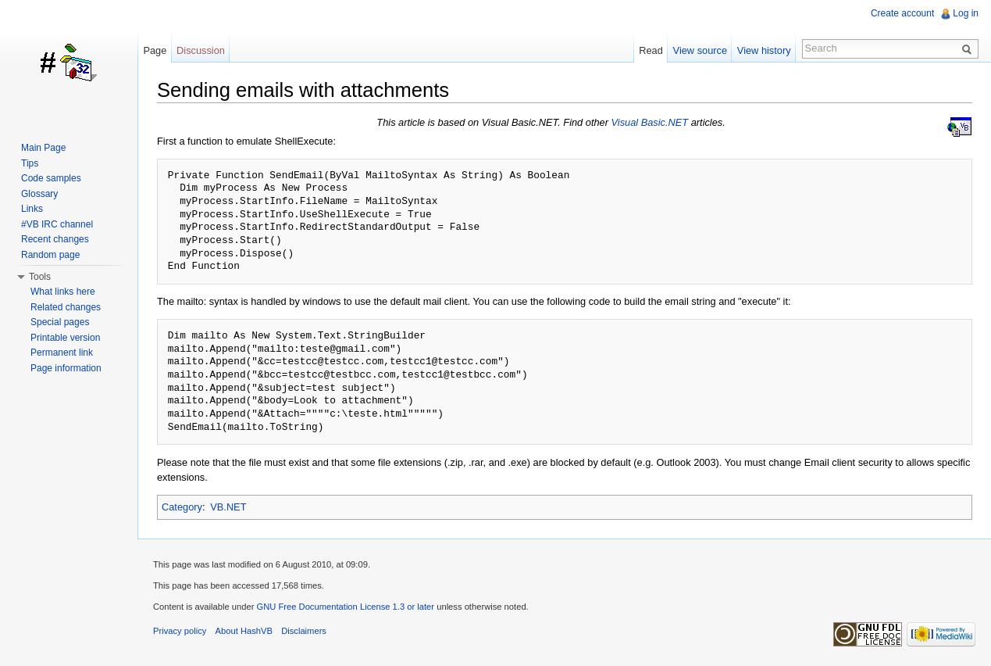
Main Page (43, 147)
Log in (966, 13)
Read (651, 50)
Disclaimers (303, 631)
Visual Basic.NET (650, 122)
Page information (66, 368)
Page (154, 50)
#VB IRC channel (57, 224)
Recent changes (55, 239)
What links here (62, 291)
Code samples (51, 178)
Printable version (65, 337)
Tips (29, 163)
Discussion (200, 50)
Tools (40, 276)
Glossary (39, 193)
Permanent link (61, 352)
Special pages (59, 322)
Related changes (65, 307)
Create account (902, 13)
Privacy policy (179, 631)
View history (764, 50)
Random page (50, 254)
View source (700, 50)
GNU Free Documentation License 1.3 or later (345, 606)
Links (32, 208)
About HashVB (244, 631)
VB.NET (228, 507)
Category (182, 507)
